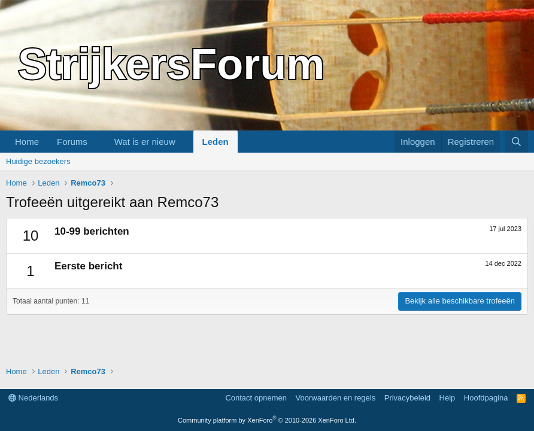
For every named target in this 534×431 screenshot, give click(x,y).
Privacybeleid (407, 397)
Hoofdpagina (486, 397)
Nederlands (33, 397)
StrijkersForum (171, 64)
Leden (215, 141)
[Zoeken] (516, 141)
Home (27, 141)
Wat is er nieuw (144, 141)
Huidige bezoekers (38, 161)
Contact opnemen (256, 397)
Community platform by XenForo (267, 420)
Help (447, 397)
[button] (97, 141)
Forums (72, 141)
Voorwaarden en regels (336, 397)
